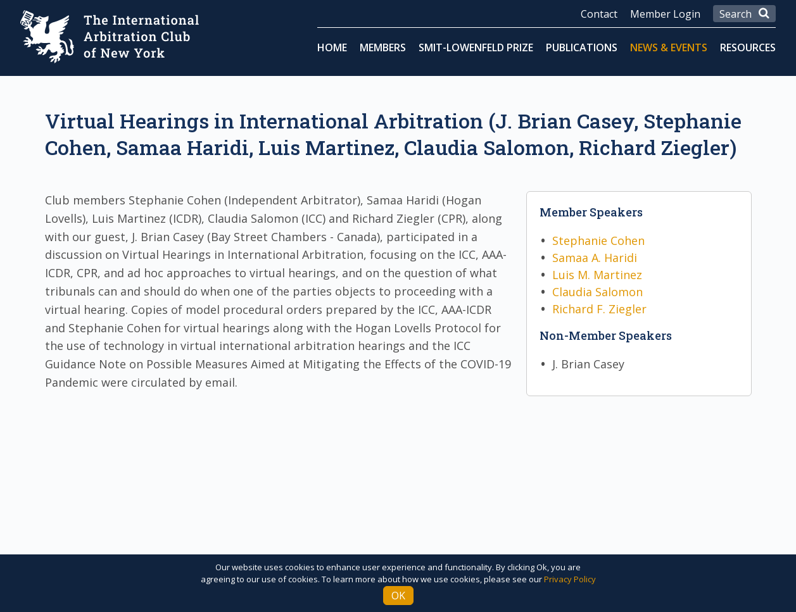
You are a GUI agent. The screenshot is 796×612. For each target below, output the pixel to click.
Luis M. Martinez (597, 274)
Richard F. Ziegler (599, 308)
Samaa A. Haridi (594, 257)
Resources (748, 47)
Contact (599, 14)
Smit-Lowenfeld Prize (476, 47)
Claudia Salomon (597, 291)
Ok (398, 596)
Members (383, 47)
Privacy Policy (570, 579)
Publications (581, 47)
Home (332, 47)
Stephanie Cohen (598, 240)
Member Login (665, 14)
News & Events (668, 47)
